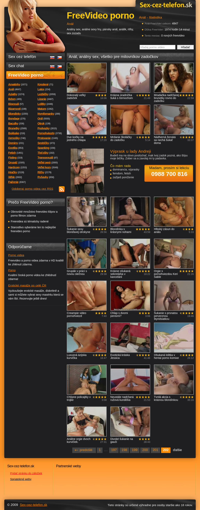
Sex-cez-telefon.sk (165, 4)
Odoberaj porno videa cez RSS (32, 188)
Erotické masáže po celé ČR (27, 285)
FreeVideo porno (25, 75)
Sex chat (16, 65)
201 (155, 450)
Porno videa (16, 255)
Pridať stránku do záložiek (26, 473)
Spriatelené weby (20, 479)
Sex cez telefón (22, 56)
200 (145, 450)
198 (124, 450)
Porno (12, 270)
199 (134, 450)
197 (114, 450)
